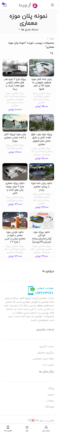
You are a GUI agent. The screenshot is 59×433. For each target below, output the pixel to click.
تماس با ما (48, 364)
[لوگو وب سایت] (28, 4)
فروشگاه (49, 406)
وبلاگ (51, 388)
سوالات (50, 400)
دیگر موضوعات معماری (14, 97)
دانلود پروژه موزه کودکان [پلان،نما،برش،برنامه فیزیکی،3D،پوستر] (41, 237)
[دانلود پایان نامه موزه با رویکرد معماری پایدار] (41, 172)
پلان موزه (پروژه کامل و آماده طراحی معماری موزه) (15, 137)
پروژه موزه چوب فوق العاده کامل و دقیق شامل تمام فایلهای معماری (41, 139)
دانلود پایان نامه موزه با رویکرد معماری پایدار (41, 186)
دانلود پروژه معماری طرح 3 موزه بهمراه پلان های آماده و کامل (14, 188)
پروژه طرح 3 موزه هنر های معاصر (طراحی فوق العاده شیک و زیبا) (15, 84)
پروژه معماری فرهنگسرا (41, 94)
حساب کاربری (46, 346)
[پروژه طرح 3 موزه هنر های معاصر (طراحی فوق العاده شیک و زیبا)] (15, 67)
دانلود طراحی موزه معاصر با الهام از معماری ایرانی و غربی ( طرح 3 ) (15, 237)
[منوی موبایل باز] (52, 5)
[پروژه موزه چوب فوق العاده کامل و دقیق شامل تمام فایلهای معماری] (41, 123)
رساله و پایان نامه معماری (41, 100)
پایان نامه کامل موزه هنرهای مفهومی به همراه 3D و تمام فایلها (41, 84)
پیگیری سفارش (45, 352)
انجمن (51, 394)
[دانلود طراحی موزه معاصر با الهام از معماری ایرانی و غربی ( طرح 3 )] (15, 220)
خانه (51, 39)
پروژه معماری (45, 93)
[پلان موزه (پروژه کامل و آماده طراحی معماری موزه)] (15, 123)
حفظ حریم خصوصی (43, 358)
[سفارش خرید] (51, 53)
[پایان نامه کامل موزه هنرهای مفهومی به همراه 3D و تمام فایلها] (41, 67)
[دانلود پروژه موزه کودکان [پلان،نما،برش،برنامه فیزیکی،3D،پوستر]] (41, 220)
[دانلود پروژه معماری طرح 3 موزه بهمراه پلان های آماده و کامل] (15, 172)
